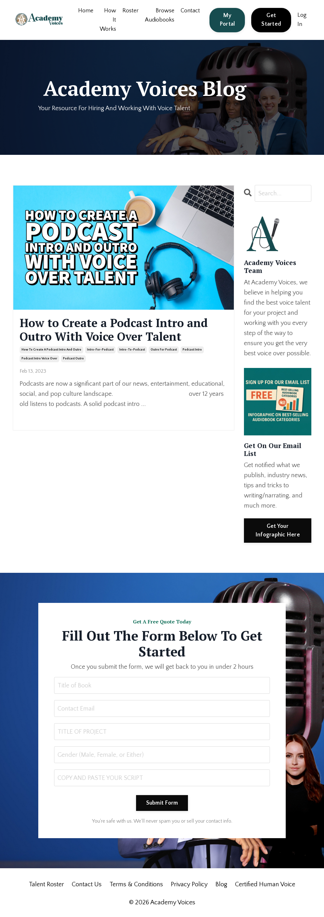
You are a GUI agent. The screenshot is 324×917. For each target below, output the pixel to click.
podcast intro (192, 349)
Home (85, 11)
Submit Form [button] (162, 803)
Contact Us (87, 884)
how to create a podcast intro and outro (51, 349)
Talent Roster (46, 884)
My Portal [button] (227, 19)
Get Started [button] (271, 19)
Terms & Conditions (136, 884)
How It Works (108, 20)
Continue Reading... (40, 416)
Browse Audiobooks (159, 15)
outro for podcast (164, 349)
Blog (221, 884)
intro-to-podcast (132, 349)
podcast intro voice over (39, 358)
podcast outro (73, 358)
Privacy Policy (189, 884)
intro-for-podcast (100, 349)
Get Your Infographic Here (277, 530)
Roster (130, 11)
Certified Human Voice (265, 884)
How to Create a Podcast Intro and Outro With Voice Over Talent (114, 329)
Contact (190, 11)
